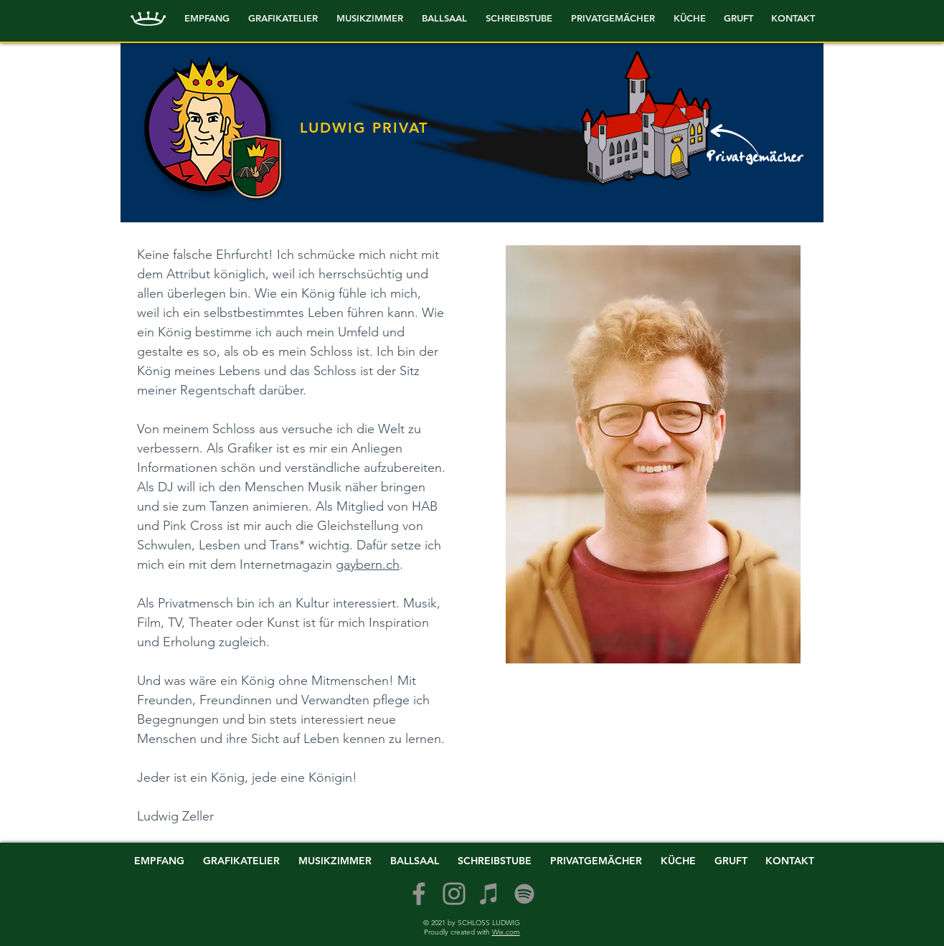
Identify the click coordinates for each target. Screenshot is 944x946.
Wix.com (506, 932)
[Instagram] (454, 894)
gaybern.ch (368, 564)
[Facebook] (419, 894)
